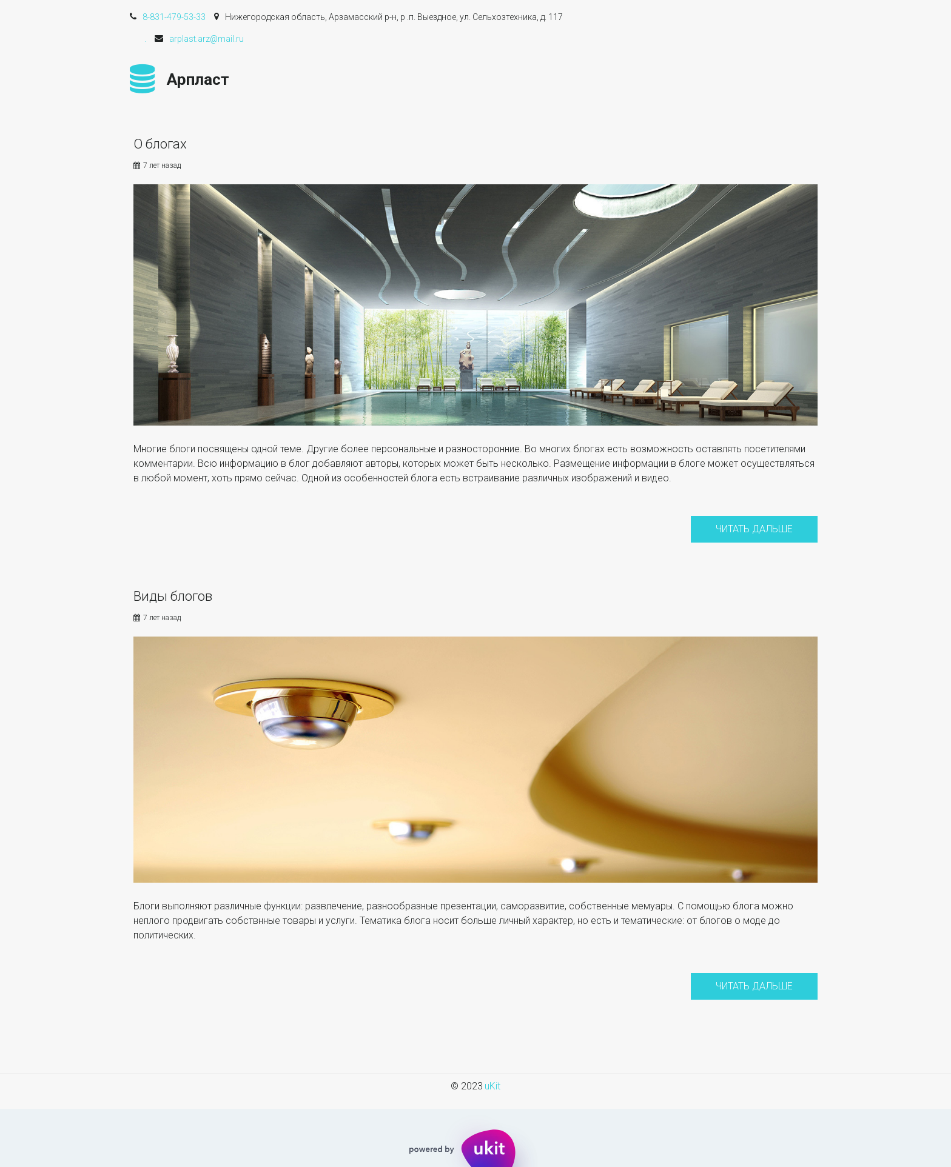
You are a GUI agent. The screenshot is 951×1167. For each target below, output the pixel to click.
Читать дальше (754, 529)
